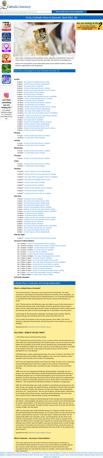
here (3, 114)
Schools (45, 453)
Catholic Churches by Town (77, 453)
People (64, 453)
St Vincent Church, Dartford (33, 94)
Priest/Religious (55, 453)
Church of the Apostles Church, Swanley (38, 98)
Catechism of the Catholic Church (39, 327)
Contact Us (55, 457)
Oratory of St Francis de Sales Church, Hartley (39, 90)
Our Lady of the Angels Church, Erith (36, 82)
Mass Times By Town (36, 455)
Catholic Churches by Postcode (17, 455)
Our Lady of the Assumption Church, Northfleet (40, 96)
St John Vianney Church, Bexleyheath (37, 84)
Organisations (36, 453)
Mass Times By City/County (54, 455)
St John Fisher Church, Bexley (34, 92)
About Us (47, 457)
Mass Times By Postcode (74, 455)
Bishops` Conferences (7, 453)
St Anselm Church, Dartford (33, 86)
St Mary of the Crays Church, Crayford (37, 88)
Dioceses (19, 453)
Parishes (27, 453)
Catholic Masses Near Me (93, 455)
